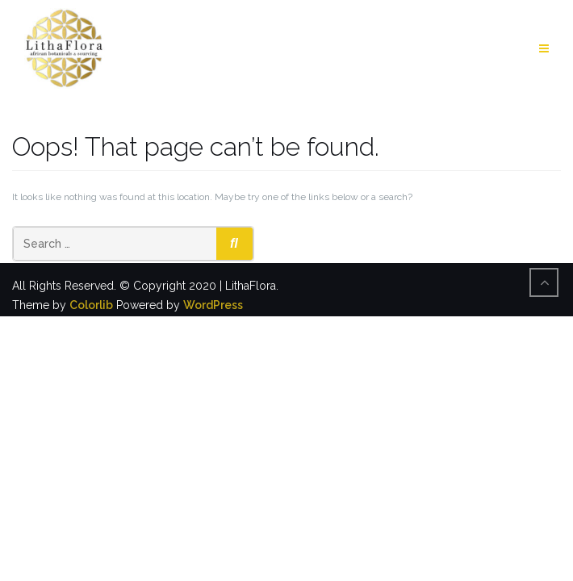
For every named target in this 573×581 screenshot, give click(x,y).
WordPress (213, 305)
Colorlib (91, 305)
